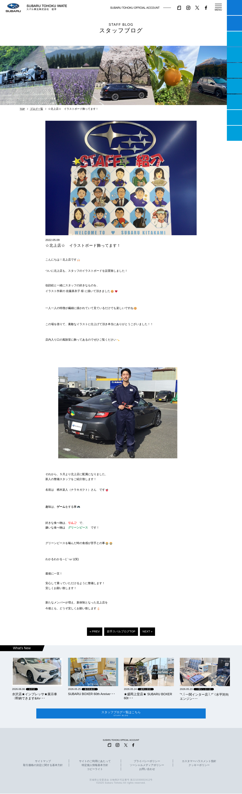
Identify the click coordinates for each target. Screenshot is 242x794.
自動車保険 (234, 101)
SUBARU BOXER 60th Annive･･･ (91, 694)
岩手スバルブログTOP (121, 631)
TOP (22, 108)
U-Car (234, 86)
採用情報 (234, 133)
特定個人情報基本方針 (95, 765)
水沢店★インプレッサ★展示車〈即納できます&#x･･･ (34, 696)
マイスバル (234, 7)
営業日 (234, 54)
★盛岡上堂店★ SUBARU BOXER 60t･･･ (148, 696)
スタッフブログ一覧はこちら (121, 714)
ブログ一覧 (36, 108)
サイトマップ (43, 762)
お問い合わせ (147, 769)
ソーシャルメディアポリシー (147, 765)
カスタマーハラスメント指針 (199, 762)
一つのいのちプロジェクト (234, 39)
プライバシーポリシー (147, 762)
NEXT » (147, 631)
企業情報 (234, 117)
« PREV (95, 631)
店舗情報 (234, 70)
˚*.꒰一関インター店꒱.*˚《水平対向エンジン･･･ (204, 696)
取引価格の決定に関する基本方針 (43, 765)
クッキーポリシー (199, 765)
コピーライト (95, 769)
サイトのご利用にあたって (95, 762)
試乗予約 (234, 23)
